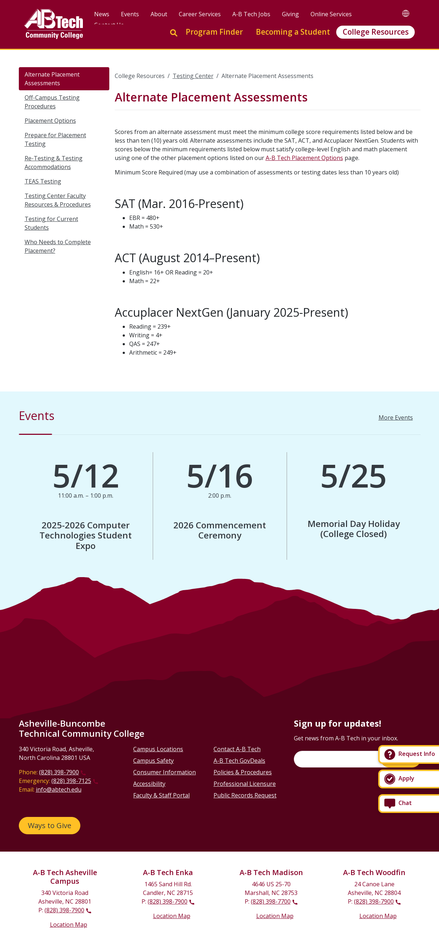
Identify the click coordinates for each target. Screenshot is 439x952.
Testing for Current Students (51, 223)
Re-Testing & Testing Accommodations (54, 162)
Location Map (68, 925)
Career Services (200, 14)
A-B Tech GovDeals (239, 761)
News (101, 14)
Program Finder (214, 32)
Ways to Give (49, 825)
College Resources (376, 32)
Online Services (331, 14)
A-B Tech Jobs (251, 14)
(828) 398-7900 (59, 772)
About (159, 14)
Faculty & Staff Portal (161, 795)
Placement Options (50, 121)
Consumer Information (164, 772)
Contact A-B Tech (237, 749)
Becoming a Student (293, 32)
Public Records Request (245, 795)
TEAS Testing (43, 181)
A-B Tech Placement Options (304, 158)
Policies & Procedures (243, 772)
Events (130, 14)
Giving (290, 14)
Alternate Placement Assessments (52, 78)
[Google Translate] (405, 13)
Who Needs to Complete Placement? (58, 246)
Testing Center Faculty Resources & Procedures (58, 200)
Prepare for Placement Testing (55, 139)
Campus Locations (158, 749)
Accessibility (149, 784)
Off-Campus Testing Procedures (52, 102)
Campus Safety (153, 761)
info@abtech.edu (58, 789)
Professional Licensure (245, 784)
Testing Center (193, 76)
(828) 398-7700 (271, 901)
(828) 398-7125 (71, 781)
